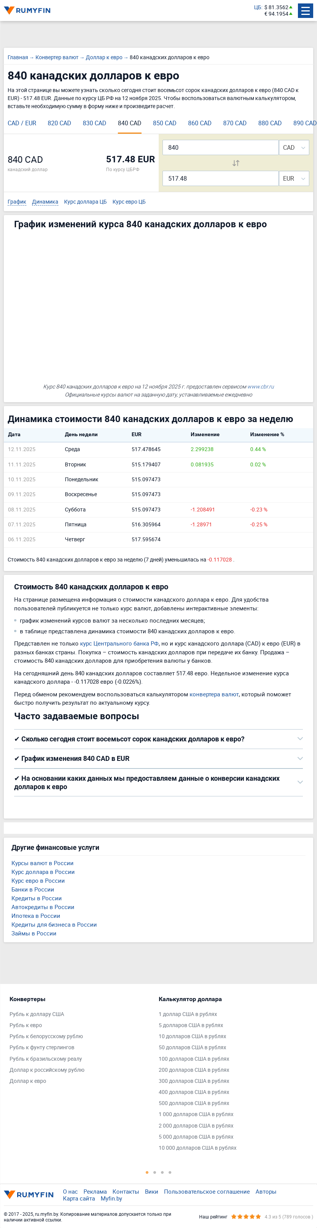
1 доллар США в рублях (188, 1014)
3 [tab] (162, 1172)
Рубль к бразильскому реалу (46, 1059)
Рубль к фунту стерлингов (42, 1047)
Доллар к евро (28, 1081)
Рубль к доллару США (37, 1014)
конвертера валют (214, 694)
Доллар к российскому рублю (47, 1070)
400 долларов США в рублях (194, 1092)
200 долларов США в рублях (194, 1070)
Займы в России (33, 933)
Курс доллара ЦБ (85, 202)
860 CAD (200, 123)
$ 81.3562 (276, 7)
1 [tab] (147, 1172)
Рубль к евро (26, 1025)
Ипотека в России (35, 915)
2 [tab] (155, 1172)
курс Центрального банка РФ (119, 643)
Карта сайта (79, 1198)
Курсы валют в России (42, 862)
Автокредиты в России (42, 906)
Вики (151, 1191)
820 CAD (59, 123)
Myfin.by (111, 1198)
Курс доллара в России (43, 871)
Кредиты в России (36, 898)
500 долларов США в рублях (194, 1103)
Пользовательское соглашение (207, 1191)
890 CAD (305, 123)
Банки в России (32, 889)
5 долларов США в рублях (191, 1025)
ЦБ (257, 7)
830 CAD (94, 123)
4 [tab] (170, 1172)
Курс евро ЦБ (129, 202)
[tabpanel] (80, 1042)
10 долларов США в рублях (192, 1036)
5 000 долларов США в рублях (196, 1137)
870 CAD (235, 123)
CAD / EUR (22, 123)
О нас (70, 1191)
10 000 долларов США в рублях (198, 1148)
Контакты (126, 1191)
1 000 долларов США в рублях (196, 1114)
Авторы (266, 1191)
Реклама (95, 1191)
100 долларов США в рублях (194, 1059)
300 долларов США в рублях (194, 1081)
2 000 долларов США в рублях (196, 1126)
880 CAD (270, 123)
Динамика (45, 202)
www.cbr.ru (260, 386)
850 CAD (165, 123)
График (17, 202)
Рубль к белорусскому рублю (46, 1036)
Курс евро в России (38, 880)
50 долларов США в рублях (192, 1047)
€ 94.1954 (276, 14)
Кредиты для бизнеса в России (54, 924)
